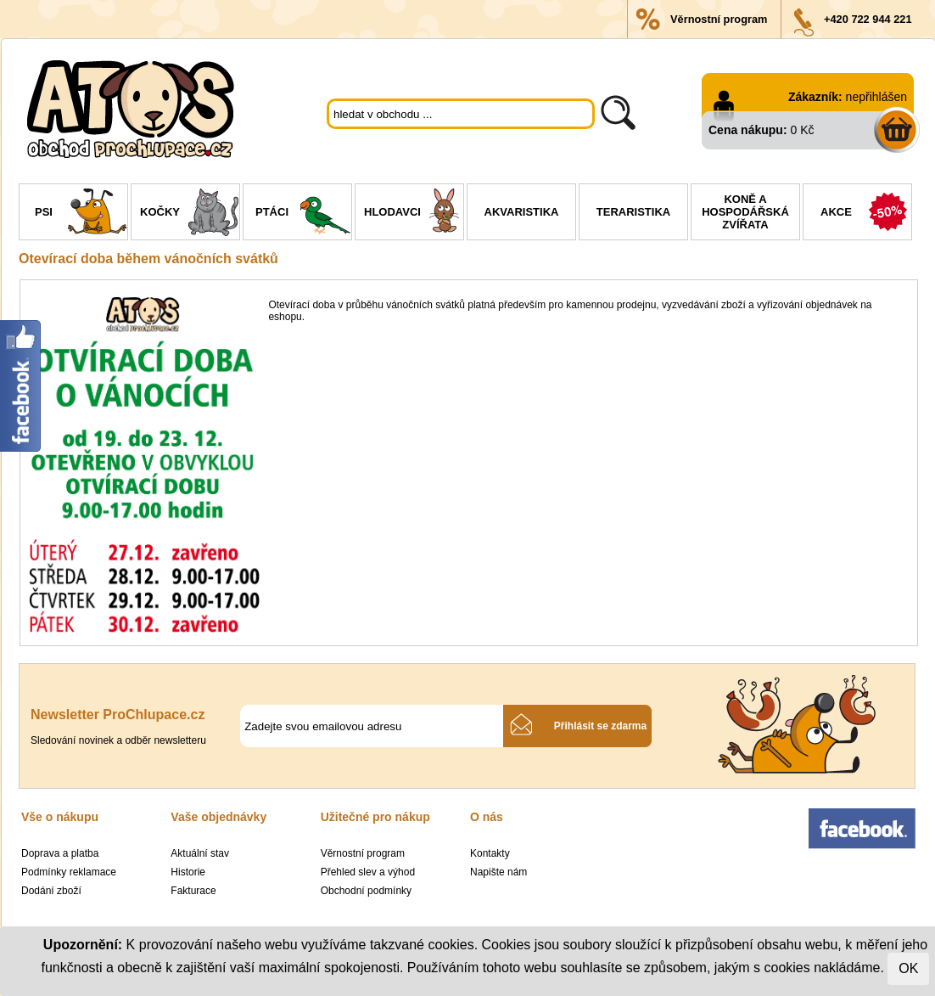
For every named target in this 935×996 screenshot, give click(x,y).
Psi (81, 214)
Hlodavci (413, 214)
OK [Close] (908, 968)
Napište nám (498, 872)
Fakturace (193, 891)
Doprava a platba (59, 853)
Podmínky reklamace (68, 872)
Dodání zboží (51, 891)
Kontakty (490, 853)
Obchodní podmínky (366, 891)
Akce (865, 214)
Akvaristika (521, 211)
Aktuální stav (200, 853)
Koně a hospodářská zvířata (745, 212)
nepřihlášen (876, 97)
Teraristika (633, 211)
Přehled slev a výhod (368, 872)
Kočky (189, 214)
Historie (188, 872)
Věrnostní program (718, 19)
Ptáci (303, 214)
